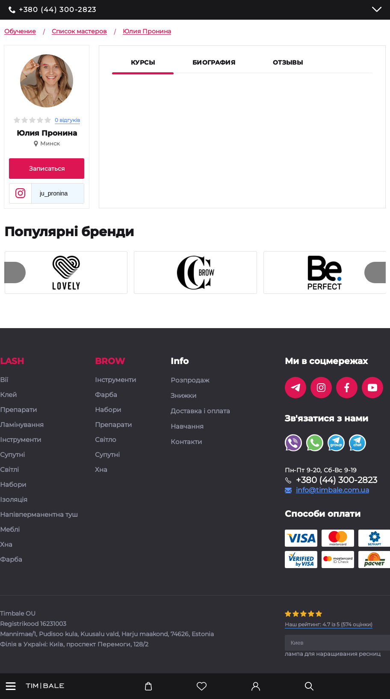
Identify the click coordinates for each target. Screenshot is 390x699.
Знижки (183, 395)
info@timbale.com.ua (332, 490)
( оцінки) (328, 624)
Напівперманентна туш (39, 515)
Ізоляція (13, 500)
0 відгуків (67, 120)
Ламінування (22, 425)
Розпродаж (190, 380)
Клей (8, 395)
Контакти (186, 441)
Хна (6, 545)
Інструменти (20, 440)
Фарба (11, 560)
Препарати (18, 410)
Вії (4, 380)
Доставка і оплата (200, 411)
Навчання (187, 426)
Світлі (9, 470)
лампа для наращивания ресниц (333, 653)
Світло (105, 440)
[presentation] (15, 272)
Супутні (12, 455)
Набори (13, 485)
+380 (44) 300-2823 (58, 10)
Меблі (10, 530)
